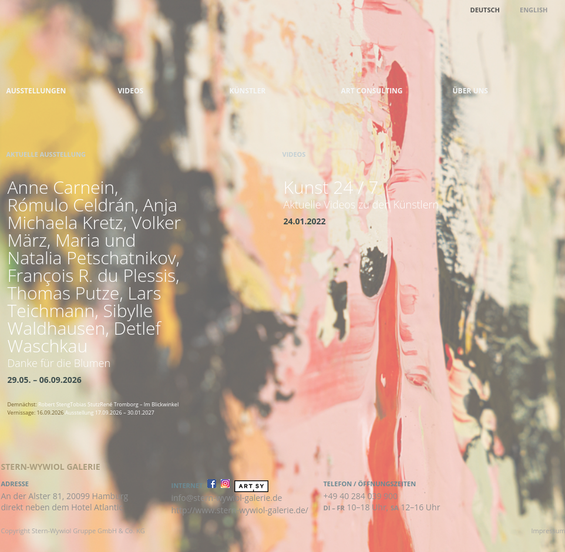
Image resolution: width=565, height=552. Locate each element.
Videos (131, 91)
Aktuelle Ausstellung (46, 154)
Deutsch (485, 9)
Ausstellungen (36, 91)
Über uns (470, 91)
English (533, 9)
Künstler (248, 91)
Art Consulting (372, 91)
